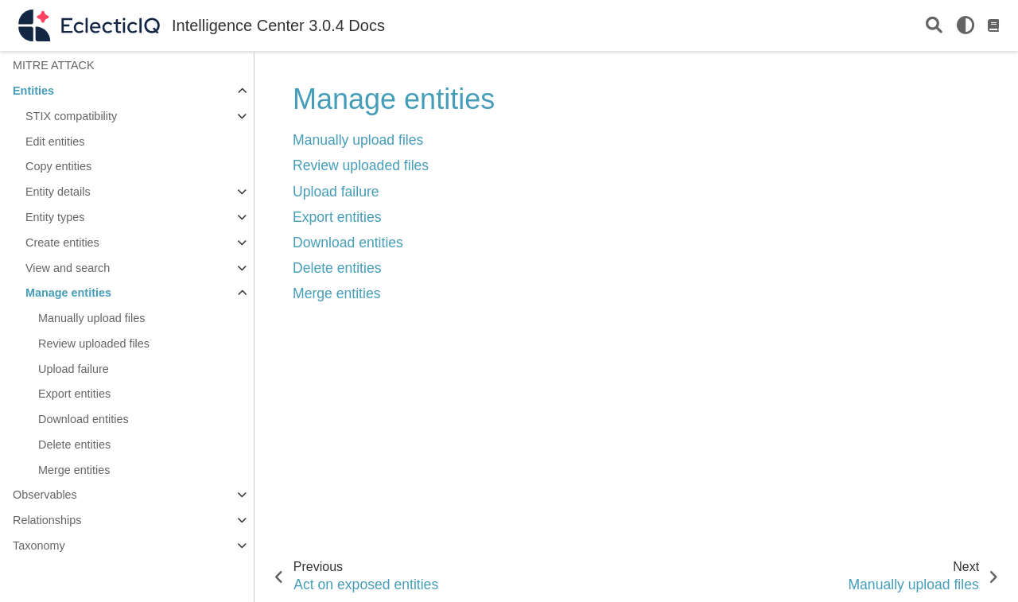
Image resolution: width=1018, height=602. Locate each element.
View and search (67, 268)
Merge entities (74, 470)
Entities (33, 90)
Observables (45, 494)
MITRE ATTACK (54, 65)
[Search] (934, 26)
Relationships (47, 520)
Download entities (83, 419)
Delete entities (74, 444)
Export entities (74, 393)
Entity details (58, 191)
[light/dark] (965, 25)
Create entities (62, 242)
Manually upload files (91, 318)
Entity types (54, 217)
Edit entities (54, 141)
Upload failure (73, 369)
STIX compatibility (71, 116)
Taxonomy (39, 545)
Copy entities (58, 166)
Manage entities (68, 292)
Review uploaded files (94, 343)
